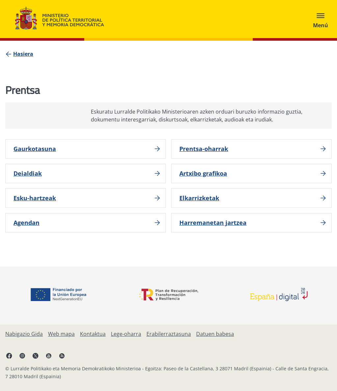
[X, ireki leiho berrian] (35, 355)
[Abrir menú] (320, 19)
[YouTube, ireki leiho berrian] (49, 355)
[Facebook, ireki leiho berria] (9, 355)
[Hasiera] (23, 54)
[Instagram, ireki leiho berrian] (22, 355)
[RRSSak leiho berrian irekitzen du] (62, 355)
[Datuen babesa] (215, 334)
